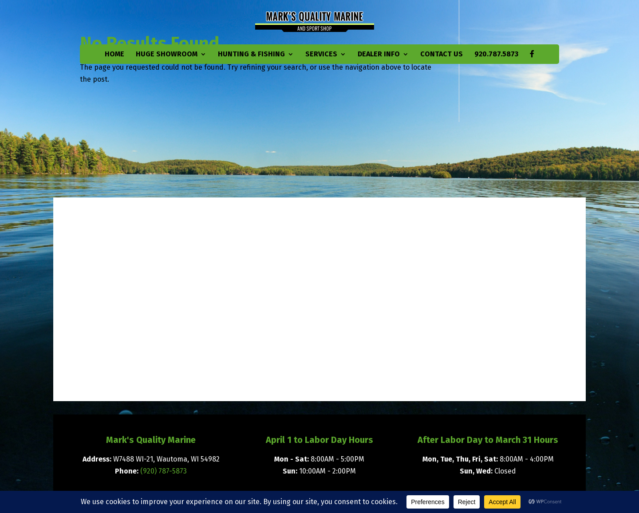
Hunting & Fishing (251, 54)
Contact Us (441, 54)
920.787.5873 (496, 54)
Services (321, 54)
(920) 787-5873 (163, 471)
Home (114, 54)
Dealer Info (379, 54)
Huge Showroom (166, 54)
